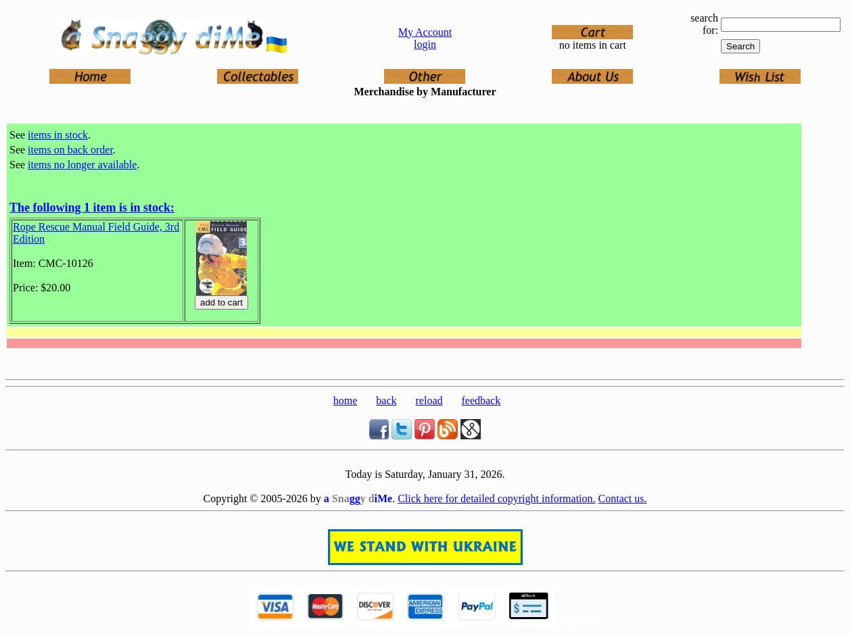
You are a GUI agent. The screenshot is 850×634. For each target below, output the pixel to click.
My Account (425, 32)
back (386, 400)
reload (429, 400)
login (425, 44)
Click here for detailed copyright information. (496, 498)
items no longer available (82, 164)
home (345, 400)
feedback (480, 400)
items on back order (70, 149)
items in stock (58, 135)
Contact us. (622, 498)
